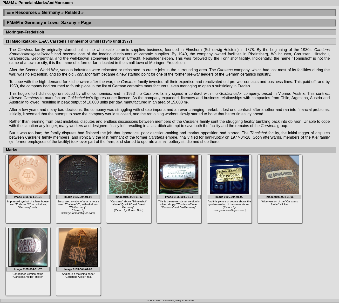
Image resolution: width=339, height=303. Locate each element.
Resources (26, 12)
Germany (51, 12)
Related (72, 12)
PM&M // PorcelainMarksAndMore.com (37, 3)
